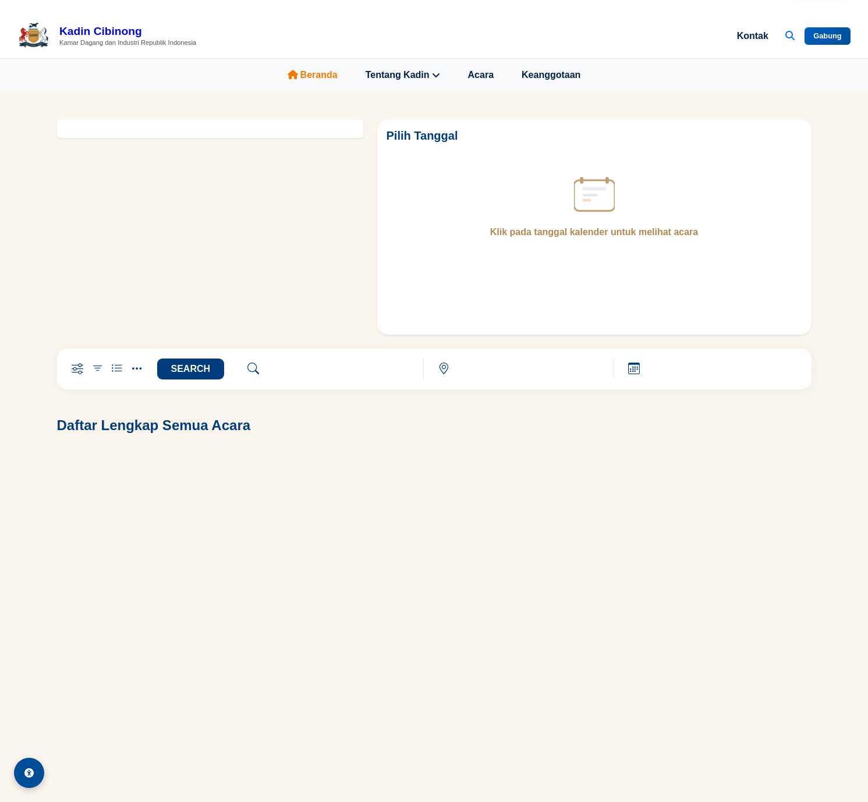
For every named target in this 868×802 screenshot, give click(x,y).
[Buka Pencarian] (790, 36)
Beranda (313, 75)
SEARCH (191, 369)
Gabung (827, 35)
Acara (481, 75)
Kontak (752, 36)
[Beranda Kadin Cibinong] (106, 36)
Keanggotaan (551, 75)
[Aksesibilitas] (29, 773)
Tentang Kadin (403, 75)
